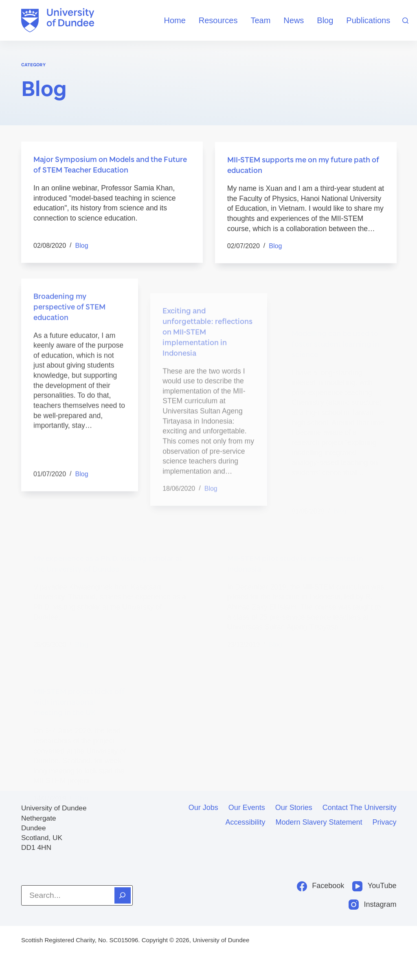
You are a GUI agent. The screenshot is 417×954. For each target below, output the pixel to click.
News (293, 20)
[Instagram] (373, 904)
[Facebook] (321, 886)
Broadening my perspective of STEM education (69, 321)
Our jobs (203, 807)
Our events (246, 807)
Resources (218, 20)
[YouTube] (374, 886)
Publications (368, 20)
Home (174, 20)
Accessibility (245, 822)
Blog (325, 20)
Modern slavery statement (318, 822)
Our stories (293, 807)
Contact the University (360, 807)
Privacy (385, 822)
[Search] (405, 20)
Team (260, 20)
